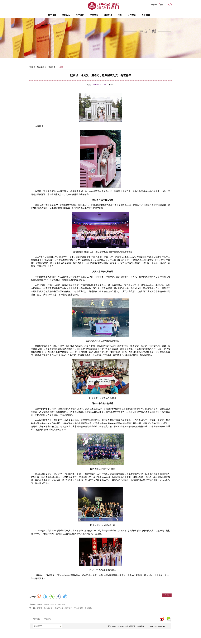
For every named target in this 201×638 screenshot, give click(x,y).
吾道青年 (51, 67)
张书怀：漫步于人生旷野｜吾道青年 (51, 605)
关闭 (167, 595)
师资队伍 (66, 15)
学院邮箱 (47, 619)
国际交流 (108, 15)
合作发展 (132, 15)
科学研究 (80, 15)
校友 (120, 15)
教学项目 (52, 15)
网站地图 (36, 619)
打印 (111, 85)
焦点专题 (40, 67)
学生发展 (94, 15)
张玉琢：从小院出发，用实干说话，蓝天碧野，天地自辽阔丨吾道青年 (64, 608)
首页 (31, 67)
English (154, 5)
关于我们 (146, 15)
